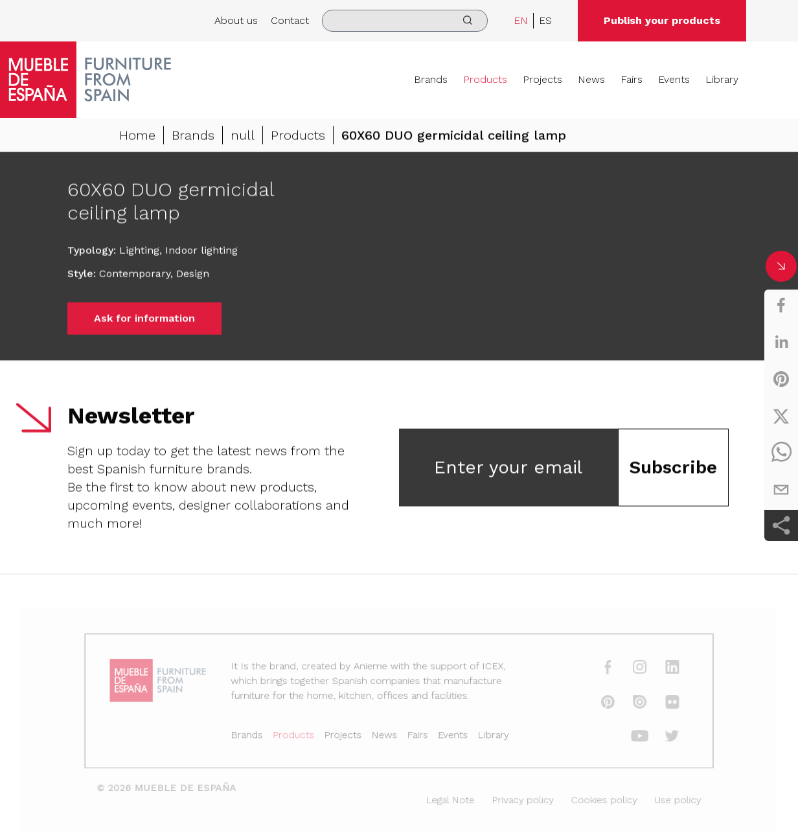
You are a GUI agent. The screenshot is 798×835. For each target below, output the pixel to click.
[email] (781, 489)
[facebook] (781, 305)
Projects (542, 79)
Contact (290, 20)
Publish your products (662, 20)
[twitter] (781, 415)
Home (137, 136)
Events (674, 79)
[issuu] (628, 704)
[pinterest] (781, 379)
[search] (405, 21)
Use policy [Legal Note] (665, 798)
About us (236, 20)
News (591, 79)
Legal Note (448, 798)
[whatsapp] (781, 452)
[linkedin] (781, 342)
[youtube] (628, 737)
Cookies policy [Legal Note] (594, 798)
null (243, 136)
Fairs (632, 79)
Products (485, 79)
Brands (431, 79)
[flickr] (659, 704)
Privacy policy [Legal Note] (517, 798)
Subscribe (673, 468)
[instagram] (628, 671)
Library (721, 79)
